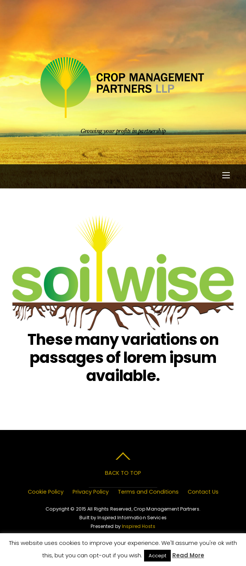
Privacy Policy (91, 492)
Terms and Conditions (148, 492)
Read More (188, 555)
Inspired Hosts (138, 526)
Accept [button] (157, 555)
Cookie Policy (46, 492)
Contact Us (203, 492)
